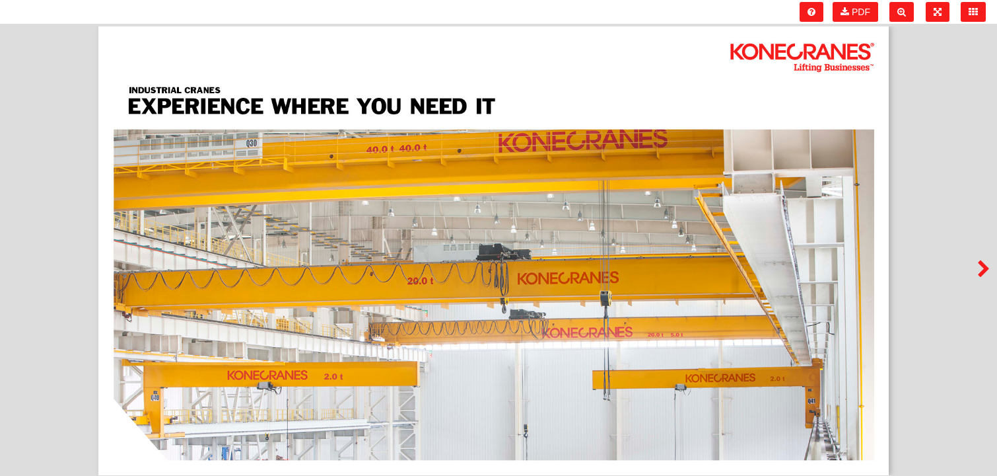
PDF (855, 12)
